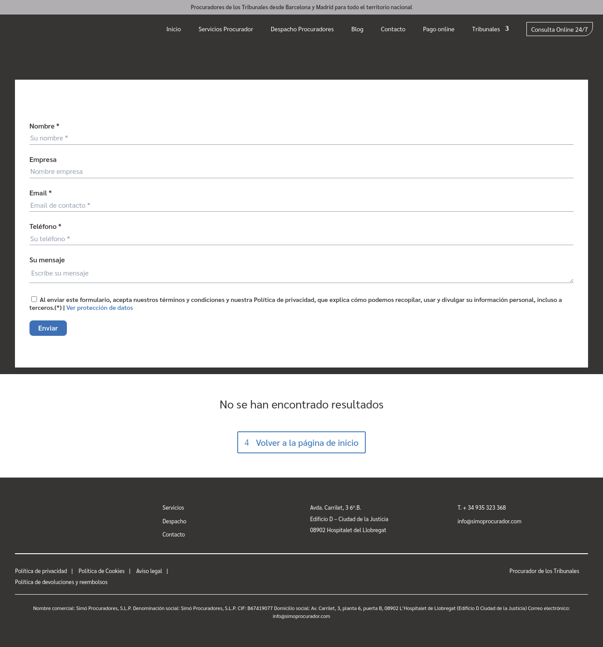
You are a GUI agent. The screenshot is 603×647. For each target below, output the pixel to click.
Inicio (173, 29)
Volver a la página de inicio (307, 442)
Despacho (174, 521)
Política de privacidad (41, 570)
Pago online (439, 29)
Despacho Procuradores (302, 29)
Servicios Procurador (226, 29)
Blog (357, 29)
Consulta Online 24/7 (559, 29)
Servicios (173, 507)
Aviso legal (149, 570)
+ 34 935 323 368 (484, 507)
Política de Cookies (101, 570)
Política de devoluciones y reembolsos (61, 581)
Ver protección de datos (99, 307)
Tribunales (486, 29)
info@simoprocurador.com (490, 521)
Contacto (393, 29)
